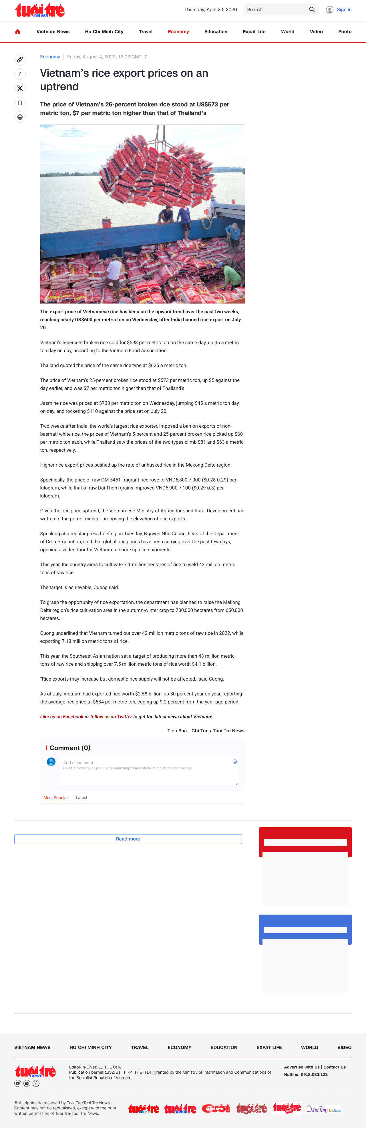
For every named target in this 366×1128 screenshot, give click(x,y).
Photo (345, 32)
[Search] (281, 9)
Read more (128, 839)
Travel (145, 32)
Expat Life (254, 32)
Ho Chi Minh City (104, 32)
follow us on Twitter (111, 717)
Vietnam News (53, 32)
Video (316, 32)
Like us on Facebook (61, 717)
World (288, 32)
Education (215, 32)
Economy (178, 32)
